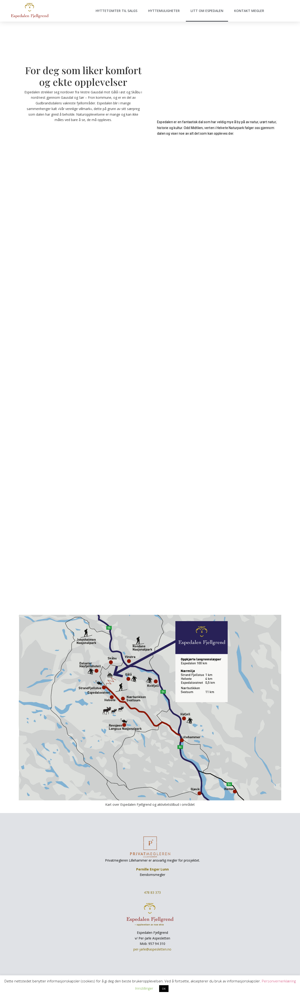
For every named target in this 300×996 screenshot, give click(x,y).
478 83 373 (152, 892)
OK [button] (164, 988)
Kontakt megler (249, 10)
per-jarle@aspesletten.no (152, 949)
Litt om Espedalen (207, 10)
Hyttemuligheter (164, 10)
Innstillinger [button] (144, 988)
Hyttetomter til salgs (116, 10)
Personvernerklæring (279, 981)
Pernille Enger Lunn (152, 869)
